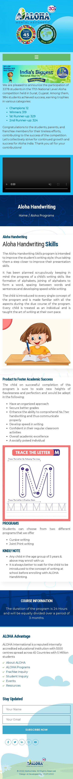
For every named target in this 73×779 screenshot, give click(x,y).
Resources (13, 685)
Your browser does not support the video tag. (36, 174)
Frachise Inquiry (17, 671)
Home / (24, 216)
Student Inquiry (17, 676)
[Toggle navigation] (36, 57)
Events (11, 681)
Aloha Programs (42, 216)
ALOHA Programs (18, 667)
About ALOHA (15, 662)
